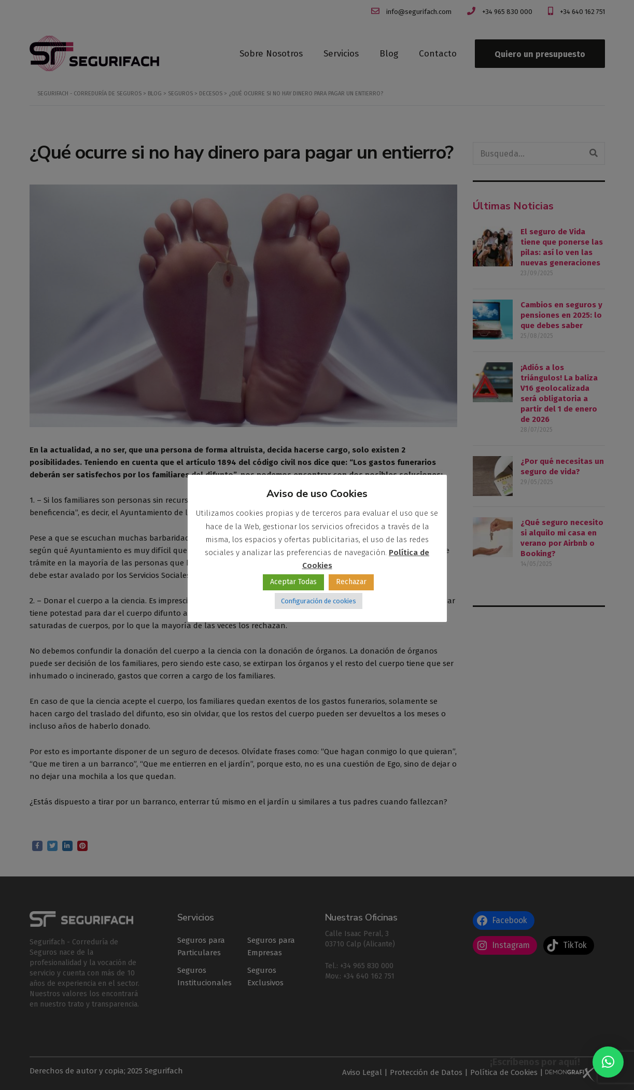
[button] (608, 1062)
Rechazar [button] (351, 581)
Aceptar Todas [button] (293, 581)
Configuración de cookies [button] (318, 601)
